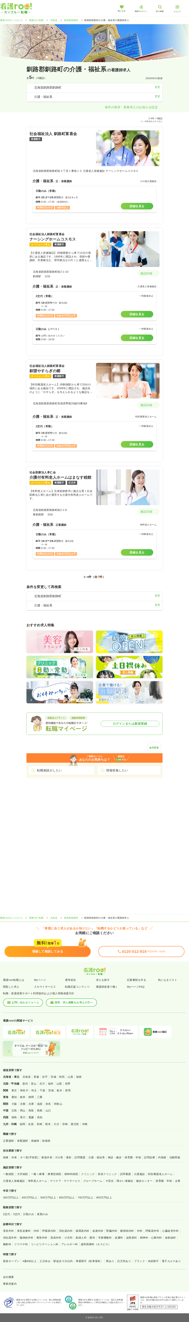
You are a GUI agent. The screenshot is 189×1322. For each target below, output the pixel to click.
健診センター (144, 1180)
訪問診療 (149, 1157)
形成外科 (55, 1237)
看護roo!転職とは (13, 979)
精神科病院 (71, 1174)
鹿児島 (75, 1124)
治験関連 (174, 1157)
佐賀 (31, 1124)
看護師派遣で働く (107, 986)
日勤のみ (28, 1214)
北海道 (53, 20)
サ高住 (109, 1180)
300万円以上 (11, 1197)
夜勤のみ (42, 1214)
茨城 (51, 1090)
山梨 (59, 1083)
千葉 (42, 1090)
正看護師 (8, 1140)
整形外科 (41, 1237)
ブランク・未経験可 (146, 1261)
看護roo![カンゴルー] (11, 20)
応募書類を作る (136, 979)
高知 (40, 1117)
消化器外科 (10, 1237)
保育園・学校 (133, 1157)
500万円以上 (48, 1197)
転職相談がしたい (49, 770)
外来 (14, 1157)
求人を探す (103, 979)
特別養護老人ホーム (160, 1174)
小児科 (68, 1237)
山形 (70, 1076)
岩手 (45, 1076)
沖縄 (85, 1124)
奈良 (48, 1103)
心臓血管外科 (170, 1230)
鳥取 (31, 1110)
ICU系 (59, 1157)
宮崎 (65, 1124)
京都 (23, 1103)
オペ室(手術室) (29, 1157)
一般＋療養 (38, 1174)
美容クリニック (107, 1174)
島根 (40, 1110)
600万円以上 (67, 1197)
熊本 (48, 1124)
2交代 (6, 1214)
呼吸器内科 (49, 1230)
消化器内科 (66, 1230)
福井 (50, 1083)
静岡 (31, 1097)
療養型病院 (54, 1174)
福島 (79, 1076)
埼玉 (34, 1090)
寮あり (110, 1261)
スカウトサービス (45, 986)
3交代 (16, 1214)
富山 (33, 1083)
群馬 (68, 1090)
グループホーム (92, 1180)
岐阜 (23, 1097)
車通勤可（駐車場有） (89, 1261)
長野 (67, 1083)
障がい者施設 (125, 1180)
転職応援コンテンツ (77, 986)
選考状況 (70, 979)
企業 (177, 1180)
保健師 (35, 1140)
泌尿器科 (131, 1237)
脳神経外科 (26, 1237)
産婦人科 (81, 1237)
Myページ (40, 979)
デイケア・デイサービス (65, 1180)
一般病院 (8, 1174)
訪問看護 (79, 1157)
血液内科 (97, 1230)
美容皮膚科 (24, 1230)
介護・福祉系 (96, 1157)
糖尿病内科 (127, 1230)
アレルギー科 (69, 1244)
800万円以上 (104, 1197)
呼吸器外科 (152, 1230)
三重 (40, 1097)
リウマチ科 (21, 1244)
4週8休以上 (29, 1261)
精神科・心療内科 (151, 1237)
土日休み (45, 1261)
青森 (36, 1076)
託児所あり (124, 1261)
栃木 (59, 1090)
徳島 (14, 1117)
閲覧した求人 (11, 986)
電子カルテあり (171, 1261)
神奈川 (24, 1090)
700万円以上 (85, 1197)
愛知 (14, 1097)
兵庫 (31, 1103)
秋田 (62, 1076)
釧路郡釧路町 (71, 20)
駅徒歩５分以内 (63, 1261)
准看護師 (22, 1140)
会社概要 (8, 1276)
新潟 (25, 1083)
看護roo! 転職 (36, 20)
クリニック (88, 1174)
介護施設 (139, 1174)
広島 (14, 1110)
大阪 (14, 1103)
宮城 (53, 1076)
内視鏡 (162, 1157)
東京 (14, 1090)
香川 (23, 1117)
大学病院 (22, 1174)
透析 (68, 1157)
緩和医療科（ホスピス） (96, 1244)
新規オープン (11, 1261)
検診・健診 (115, 1157)
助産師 (46, 1140)
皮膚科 (119, 1237)
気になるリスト (167, 979)
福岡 (22, 1124)
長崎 (39, 1124)
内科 (36, 1230)
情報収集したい (117, 770)
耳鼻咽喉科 (105, 1237)
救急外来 (46, 1157)
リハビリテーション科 (44, 1244)
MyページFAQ (136, 986)
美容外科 (8, 1230)
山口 (48, 1110)
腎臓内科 (111, 1230)
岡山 (23, 1110)
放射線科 (170, 1237)
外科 (140, 1230)
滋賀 (40, 1103)
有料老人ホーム (37, 1180)
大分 (56, 1124)
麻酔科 (7, 1244)
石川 (42, 1083)
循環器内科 (82, 1230)
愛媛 (31, 1117)
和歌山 (58, 1103)
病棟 (6, 1157)
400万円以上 (29, 1197)
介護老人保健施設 (14, 1180)
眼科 (92, 1237)
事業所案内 (10, 1283)
